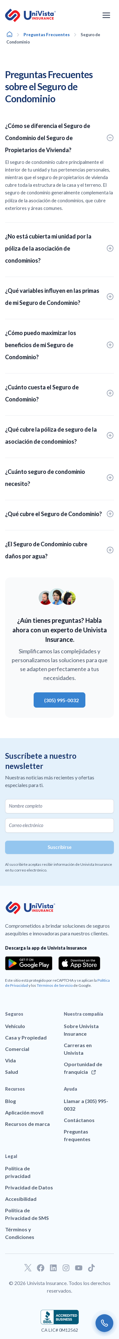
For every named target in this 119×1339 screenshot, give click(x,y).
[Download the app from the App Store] (79, 963)
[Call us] (104, 1323)
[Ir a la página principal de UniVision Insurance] (30, 15)
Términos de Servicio (55, 985)
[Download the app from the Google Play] (28, 963)
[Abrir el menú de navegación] (106, 15)
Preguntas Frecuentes (46, 34)
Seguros (14, 1014)
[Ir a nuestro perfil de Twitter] (28, 1268)
